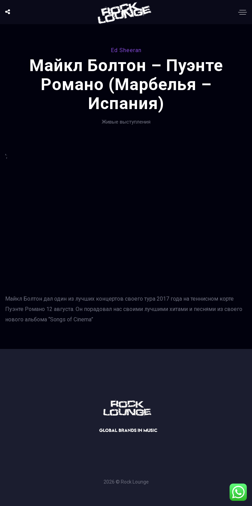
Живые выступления (126, 122)
